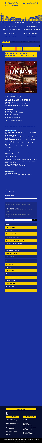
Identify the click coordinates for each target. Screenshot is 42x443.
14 (27, 49)
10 (19, 49)
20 (38, 49)
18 (34, 49)
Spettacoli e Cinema (10, 227)
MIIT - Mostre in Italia (11, 247)
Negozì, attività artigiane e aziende (14, 277)
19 (36, 49)
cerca (34, 219)
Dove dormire (9, 267)
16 (31, 49)
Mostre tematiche (10, 256)
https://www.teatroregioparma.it (12, 193)
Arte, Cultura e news (10, 230)
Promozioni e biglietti (10, 26)
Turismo (8, 261)
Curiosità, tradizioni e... (11, 280)
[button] (10, 23)
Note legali (8, 432)
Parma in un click (10, 286)
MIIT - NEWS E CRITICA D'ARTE (13, 250)
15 (29, 49)
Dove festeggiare (10, 270)
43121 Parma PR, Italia (10, 191)
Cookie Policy (8, 434)
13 (25, 49)
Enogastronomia (10, 273)
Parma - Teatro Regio (9, 59)
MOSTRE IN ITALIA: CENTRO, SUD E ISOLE (15, 240)
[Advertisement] (21, 11)
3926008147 (11, 428)
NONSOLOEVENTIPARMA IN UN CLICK (15, 290)
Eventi (7, 224)
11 (21, 49)
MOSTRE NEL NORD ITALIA (12, 237)
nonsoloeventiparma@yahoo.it (11, 421)
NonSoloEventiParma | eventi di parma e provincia (21, 3)
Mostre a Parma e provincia (11, 37)
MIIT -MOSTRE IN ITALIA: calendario (14, 243)
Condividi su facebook (10, 199)
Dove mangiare (9, 264)
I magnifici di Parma (10, 283)
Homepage (25, 419)
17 (33, 49)
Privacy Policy (13, 432)
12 (23, 49)
